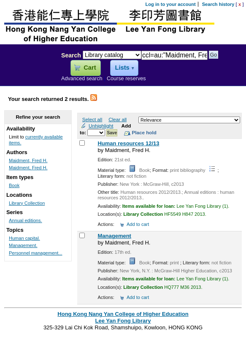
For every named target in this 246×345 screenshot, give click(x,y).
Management (114, 236)
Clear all (117, 119)
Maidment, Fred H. (28, 160)
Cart (90, 67)
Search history (218, 4)
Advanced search (82, 78)
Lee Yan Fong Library (28, 73)
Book (14, 185)
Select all (92, 119)
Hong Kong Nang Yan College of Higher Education (122, 314)
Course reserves (126, 78)
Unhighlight (101, 125)
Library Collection (27, 203)
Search (71, 55)
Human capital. (24, 238)
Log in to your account (171, 4)
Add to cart (138, 224)
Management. (23, 245)
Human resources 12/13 (128, 143)
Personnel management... (35, 252)
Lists (122, 67)
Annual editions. (25, 220)
